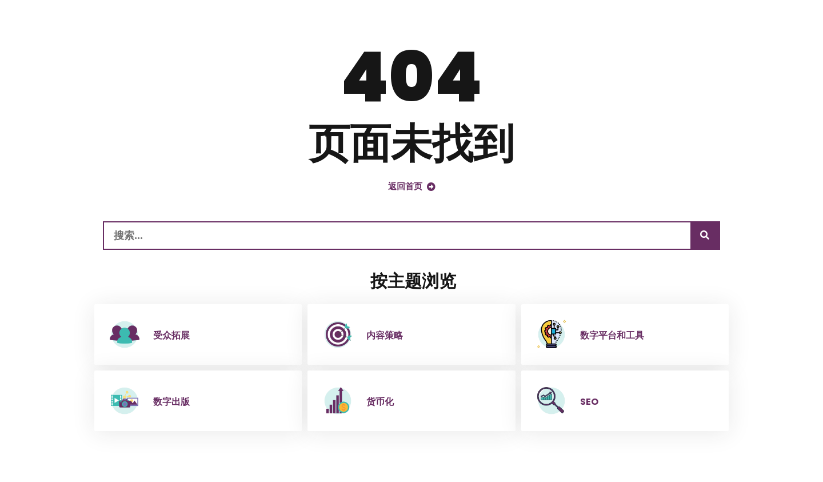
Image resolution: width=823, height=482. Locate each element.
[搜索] (704, 235)
